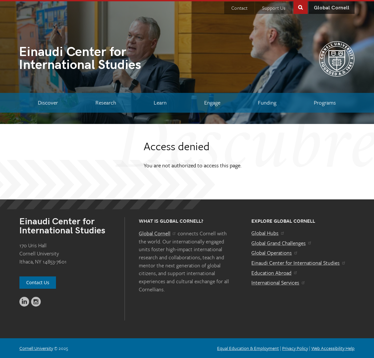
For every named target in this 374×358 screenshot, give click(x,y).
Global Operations (274, 253)
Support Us (273, 7)
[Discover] (48, 103)
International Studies (103, 59)
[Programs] (324, 103)
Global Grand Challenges (281, 243)
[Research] (106, 103)
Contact (239, 7)
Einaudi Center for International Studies (298, 263)
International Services (278, 282)
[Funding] (267, 103)
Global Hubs (268, 233)
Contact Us (37, 282)
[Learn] (160, 103)
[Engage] (212, 103)
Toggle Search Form (300, 7)
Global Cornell (331, 8)
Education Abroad (274, 273)
